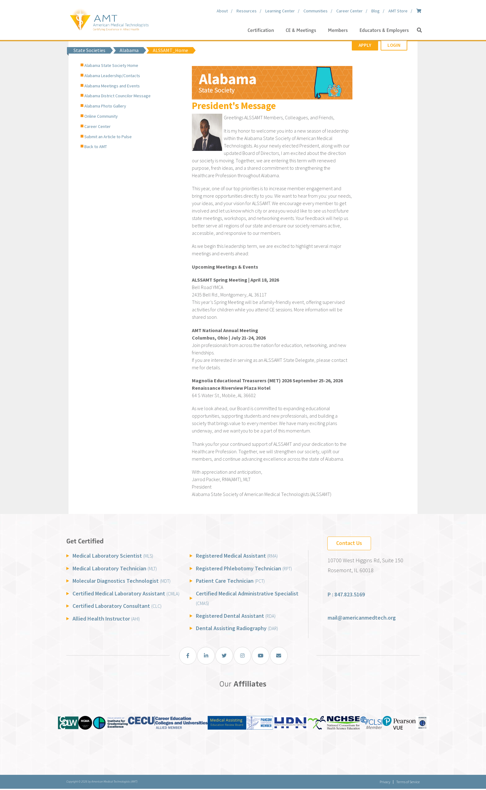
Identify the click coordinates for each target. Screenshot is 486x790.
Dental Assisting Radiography (237, 628)
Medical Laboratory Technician (115, 568)
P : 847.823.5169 (346, 594)
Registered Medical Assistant (237, 555)
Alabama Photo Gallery (105, 106)
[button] (419, 30)
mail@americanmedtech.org (362, 617)
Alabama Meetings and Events (112, 86)
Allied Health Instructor (106, 618)
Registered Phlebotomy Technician (244, 568)
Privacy (382, 783)
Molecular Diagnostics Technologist (121, 580)
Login (393, 45)
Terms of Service (408, 783)
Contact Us (349, 543)
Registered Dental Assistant (236, 615)
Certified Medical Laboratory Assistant (126, 593)
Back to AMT (95, 146)
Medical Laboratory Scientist (113, 555)
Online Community (101, 116)
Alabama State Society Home (111, 65)
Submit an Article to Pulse (108, 136)
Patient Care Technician (230, 580)
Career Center (97, 126)
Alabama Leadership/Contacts (112, 75)
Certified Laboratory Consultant (117, 605)
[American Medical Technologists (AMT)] (109, 18)
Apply (365, 45)
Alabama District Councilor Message (117, 96)
